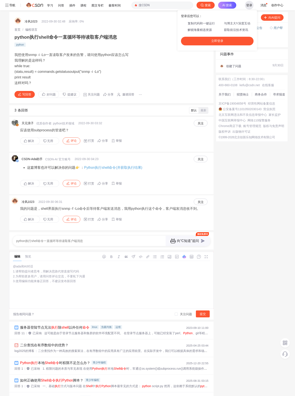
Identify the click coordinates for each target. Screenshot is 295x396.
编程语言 (31, 19)
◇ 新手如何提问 (231, 27)
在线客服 (268, 74)
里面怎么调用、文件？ (49, 388)
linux (94, 316)
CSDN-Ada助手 (32, 148)
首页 (17, 19)
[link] (17, 19)
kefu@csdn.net (249, 74)
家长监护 (275, 104)
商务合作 (261, 84)
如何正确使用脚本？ (51, 370)
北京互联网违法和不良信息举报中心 (243, 104)
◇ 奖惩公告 (228, 31)
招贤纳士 (243, 84)
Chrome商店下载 (230, 115)
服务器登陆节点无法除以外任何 (54, 317)
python (20, 34)
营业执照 (269, 98)
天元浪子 (28, 113)
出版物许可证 (241, 121)
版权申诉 (225, 121)
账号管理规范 (252, 115)
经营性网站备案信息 (261, 93)
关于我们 (225, 84)
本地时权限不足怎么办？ (55, 352)
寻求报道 (279, 84)
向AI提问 (272, 7)
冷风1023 (31, 11)
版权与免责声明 (273, 115)
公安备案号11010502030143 (242, 98)
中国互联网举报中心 (232, 110)
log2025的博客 (24, 340)
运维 (118, 316)
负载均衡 (106, 316)
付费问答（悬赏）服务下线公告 (241, 17)
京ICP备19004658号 (232, 93)
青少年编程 (99, 352)
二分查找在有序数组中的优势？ (44, 335)
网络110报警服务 (259, 110)
